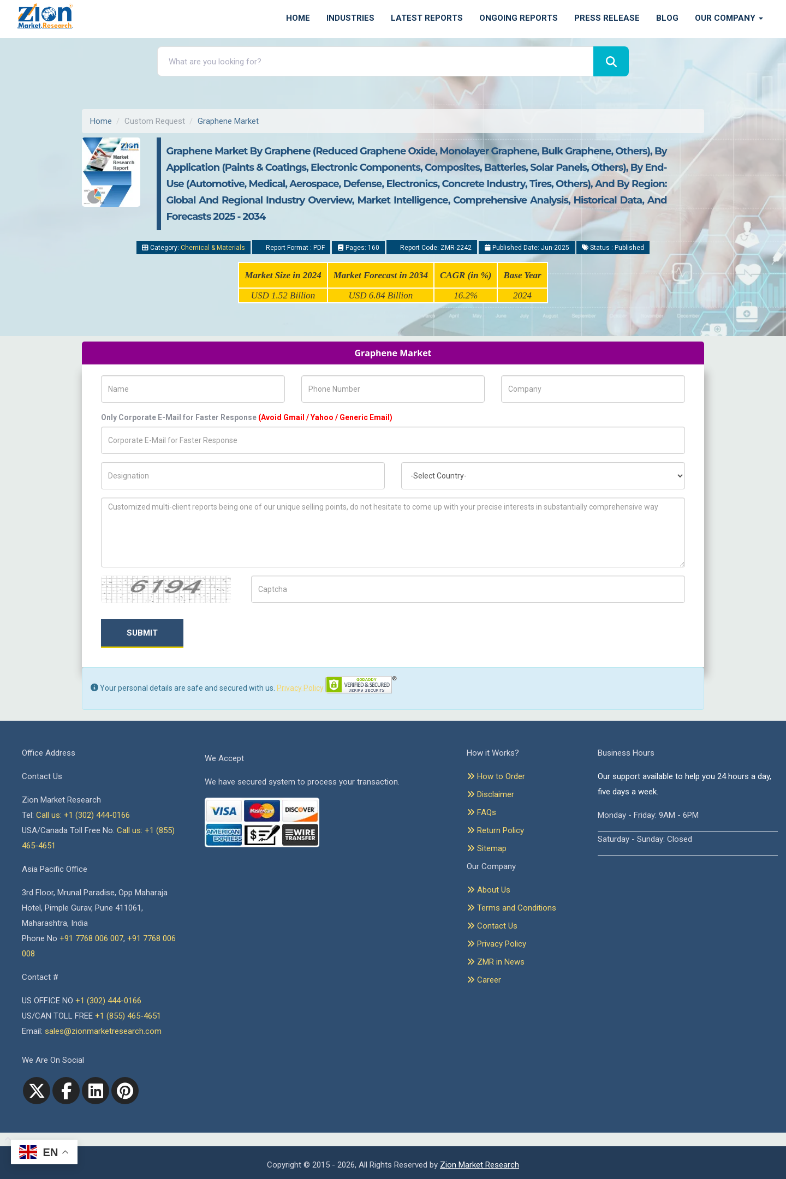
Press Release (607, 18)
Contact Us (492, 926)
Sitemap (487, 848)
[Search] (611, 61)
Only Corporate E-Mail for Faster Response (246, 417)
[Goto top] (5, 1139)
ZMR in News (496, 962)
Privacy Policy (300, 687)
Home (298, 18)
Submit (142, 633)
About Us (488, 890)
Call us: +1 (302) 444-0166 (83, 815)
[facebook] (66, 1090)
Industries (350, 18)
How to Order (496, 776)
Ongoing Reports (518, 18)
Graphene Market (228, 121)
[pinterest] (125, 1090)
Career (484, 980)
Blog (667, 18)
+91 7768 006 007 (91, 938)
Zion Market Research (479, 1165)
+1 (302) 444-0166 (108, 1001)
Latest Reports (427, 18)
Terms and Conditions (511, 908)
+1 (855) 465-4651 (128, 1016)
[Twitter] (36, 1090)
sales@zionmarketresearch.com (103, 1031)
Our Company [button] (729, 18)
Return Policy (495, 830)
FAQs (481, 812)
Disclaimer (490, 794)
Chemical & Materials (213, 248)
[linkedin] (95, 1090)
